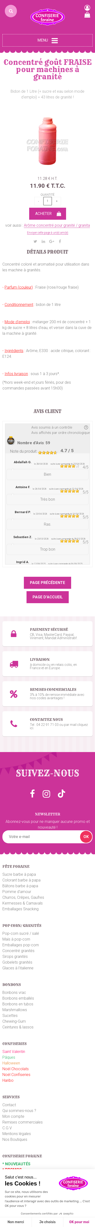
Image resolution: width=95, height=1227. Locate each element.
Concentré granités (18, 950)
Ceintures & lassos (18, 1027)
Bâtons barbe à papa (20, 886)
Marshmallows (14, 1010)
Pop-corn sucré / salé (20, 933)
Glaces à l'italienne (18, 968)
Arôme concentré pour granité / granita (57, 225)
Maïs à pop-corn (16, 939)
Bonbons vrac (14, 992)
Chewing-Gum (14, 1021)
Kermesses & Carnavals (22, 903)
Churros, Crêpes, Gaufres (23, 897)
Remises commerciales (22, 1122)
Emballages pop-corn (20, 945)
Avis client (47, 411)
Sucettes (10, 1015)
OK (86, 836)
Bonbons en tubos (17, 1004)
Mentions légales (16, 1133)
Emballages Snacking (20, 909)
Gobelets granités (17, 962)
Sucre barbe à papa (19, 874)
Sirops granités (15, 956)
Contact (9, 1105)
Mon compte (13, 1116)
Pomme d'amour (16, 891)
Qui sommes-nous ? (19, 1110)
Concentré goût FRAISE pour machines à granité (48, 69)
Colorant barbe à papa (21, 880)
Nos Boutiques (14, 1139)
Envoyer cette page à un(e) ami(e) (47, 232)
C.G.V (7, 1128)
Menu (47, 40)
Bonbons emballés (18, 998)
